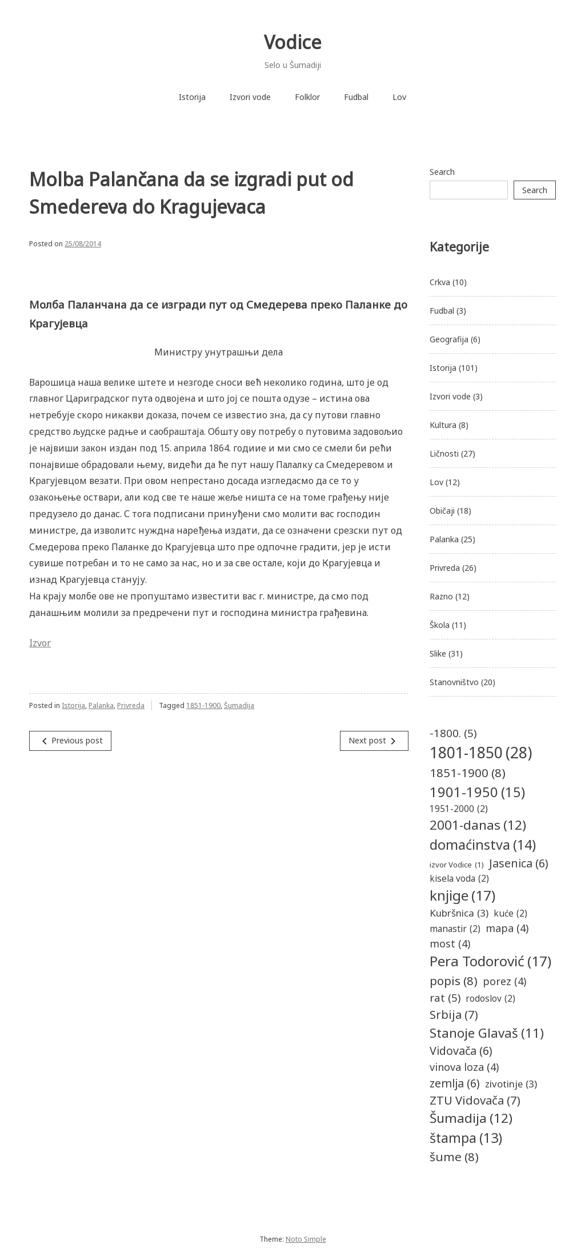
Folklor (307, 96)
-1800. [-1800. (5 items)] (453, 733)
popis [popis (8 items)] (454, 981)
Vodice (293, 42)
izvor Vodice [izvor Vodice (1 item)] (457, 865)
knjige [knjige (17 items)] (462, 895)
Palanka (101, 705)
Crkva (440, 282)
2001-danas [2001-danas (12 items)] (478, 825)
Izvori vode (250, 96)
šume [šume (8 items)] (454, 1157)
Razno (441, 596)
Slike (438, 653)
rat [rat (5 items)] (445, 998)
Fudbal (356, 96)
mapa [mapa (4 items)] (507, 928)
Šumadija (239, 705)
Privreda (131, 705)
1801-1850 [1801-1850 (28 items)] (481, 752)
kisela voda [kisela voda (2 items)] (459, 878)
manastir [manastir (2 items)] (455, 928)
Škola (440, 624)
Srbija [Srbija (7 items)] (454, 1014)
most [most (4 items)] (450, 943)
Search (442, 171)
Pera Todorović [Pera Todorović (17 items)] (490, 961)
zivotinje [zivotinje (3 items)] (511, 1084)
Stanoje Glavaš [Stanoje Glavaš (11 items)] (487, 1032)
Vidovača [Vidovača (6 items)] (461, 1050)
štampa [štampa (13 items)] (466, 1138)
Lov (399, 96)
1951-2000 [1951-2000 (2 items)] (459, 808)
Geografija (449, 339)
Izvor (40, 643)
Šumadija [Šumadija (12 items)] (471, 1118)
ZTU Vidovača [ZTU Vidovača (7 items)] (475, 1100)
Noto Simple (306, 1239)
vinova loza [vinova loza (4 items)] (464, 1067)
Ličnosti (444, 453)
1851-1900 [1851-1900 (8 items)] (468, 773)
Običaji (442, 510)
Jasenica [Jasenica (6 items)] (518, 863)
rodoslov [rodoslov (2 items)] (490, 998)
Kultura (443, 424)
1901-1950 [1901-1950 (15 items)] (477, 792)
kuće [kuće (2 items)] (510, 913)
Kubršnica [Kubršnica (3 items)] (459, 913)
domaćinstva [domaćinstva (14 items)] (483, 845)
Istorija (192, 96)
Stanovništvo (454, 682)
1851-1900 (203, 705)
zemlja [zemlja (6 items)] (455, 1083)
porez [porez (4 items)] (504, 981)
